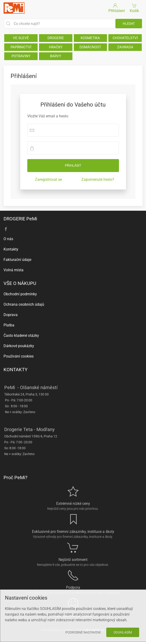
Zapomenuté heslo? (97, 179)
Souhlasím (123, 632)
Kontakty (11, 249)
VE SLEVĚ (21, 38)
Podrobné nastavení (83, 632)
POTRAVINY (21, 56)
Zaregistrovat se (48, 179)
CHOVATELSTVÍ (125, 38)
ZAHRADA (125, 47)
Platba (9, 325)
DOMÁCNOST (90, 47)
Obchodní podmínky (20, 294)
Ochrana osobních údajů (24, 304)
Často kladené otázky (21, 335)
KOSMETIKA (90, 38)
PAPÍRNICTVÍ (21, 47)
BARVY (55, 56)
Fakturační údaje (17, 259)
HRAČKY (56, 47)
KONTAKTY (16, 369)
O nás (8, 239)
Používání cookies (19, 356)
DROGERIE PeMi (20, 219)
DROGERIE (55, 38)
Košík (134, 7)
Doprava (11, 315)
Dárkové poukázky (19, 346)
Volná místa (14, 270)
